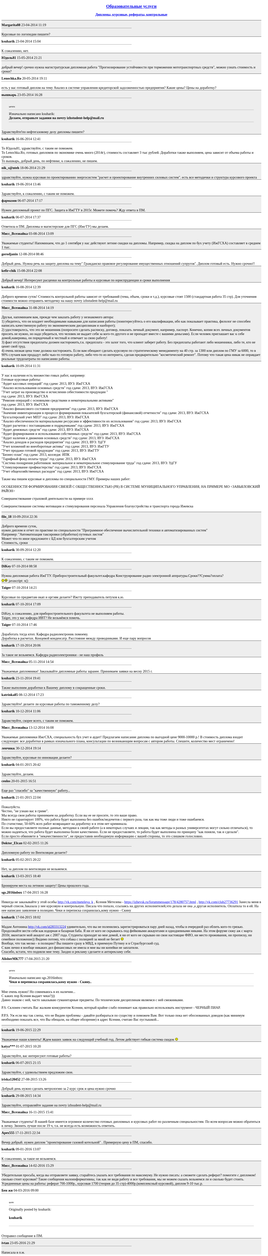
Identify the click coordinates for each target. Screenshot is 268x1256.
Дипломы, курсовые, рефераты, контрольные (131, 14)
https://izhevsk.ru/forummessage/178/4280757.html (160, 902)
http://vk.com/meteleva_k (75, 902)
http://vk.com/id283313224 (47, 927)
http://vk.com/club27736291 (218, 902)
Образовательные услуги (131, 6)
